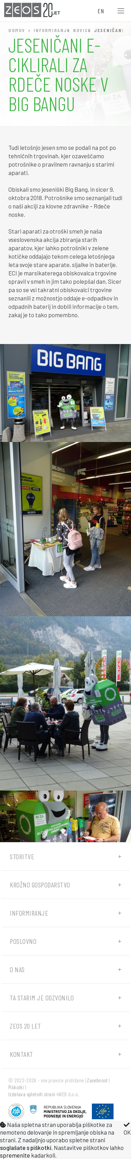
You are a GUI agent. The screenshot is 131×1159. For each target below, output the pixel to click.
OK (127, 1129)
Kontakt (21, 1054)
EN (100, 11)
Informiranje (52, 30)
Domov (16, 30)
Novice (82, 30)
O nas (17, 969)
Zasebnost (97, 1080)
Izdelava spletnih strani (32, 1094)
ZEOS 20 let (25, 1026)
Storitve (22, 856)
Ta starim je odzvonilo (42, 997)
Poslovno (23, 941)
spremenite (15, 1155)
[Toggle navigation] (121, 11)
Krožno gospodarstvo (40, 884)
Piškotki (16, 1087)
